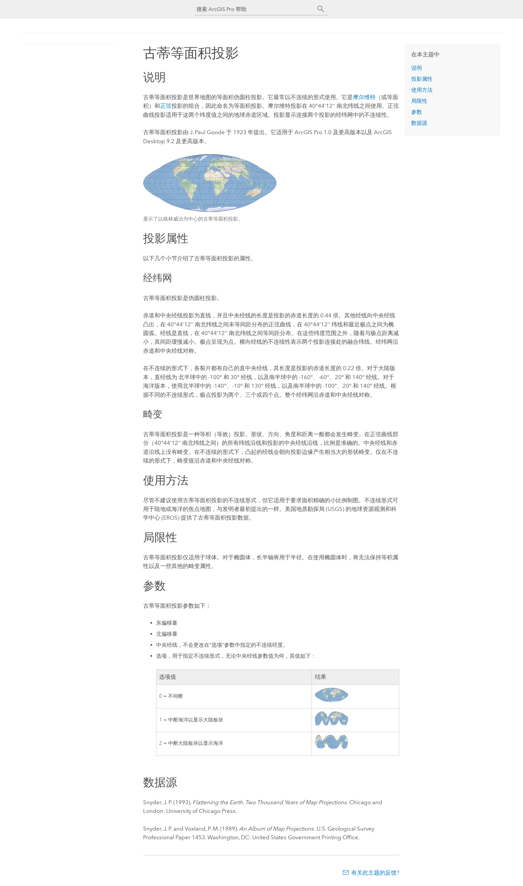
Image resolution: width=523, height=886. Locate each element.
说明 (416, 68)
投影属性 (422, 79)
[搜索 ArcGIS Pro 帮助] (255, 9)
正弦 (165, 105)
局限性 (419, 101)
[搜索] (321, 9)
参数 (416, 112)
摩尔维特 (364, 97)
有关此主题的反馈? (375, 872)
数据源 (419, 123)
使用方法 (422, 90)
